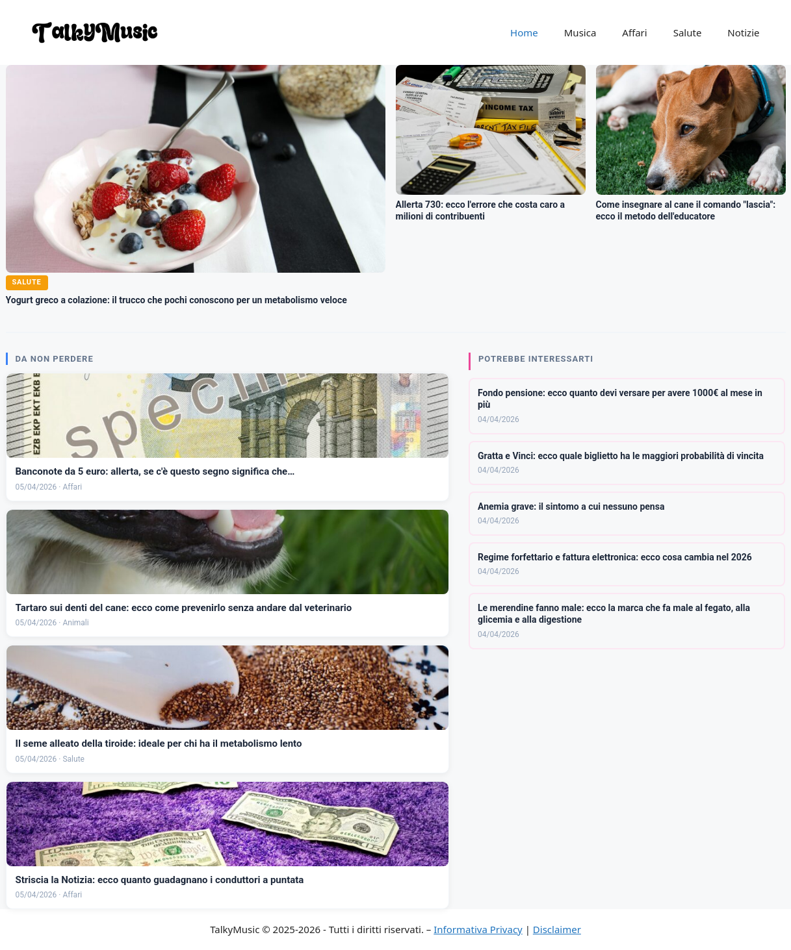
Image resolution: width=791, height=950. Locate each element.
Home (524, 32)
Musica (580, 32)
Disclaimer (557, 929)
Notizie (743, 32)
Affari (634, 32)
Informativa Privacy (478, 929)
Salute (687, 32)
